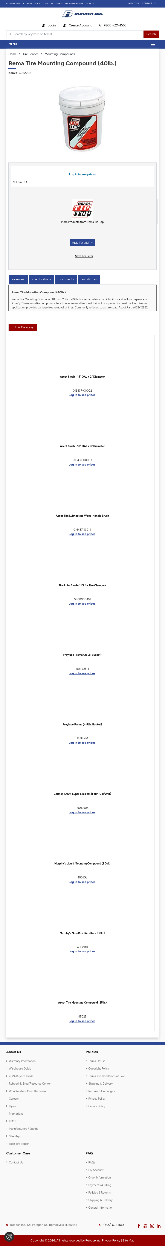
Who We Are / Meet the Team (27, 1091)
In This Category (23, 327)
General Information (100, 1207)
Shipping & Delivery (100, 1083)
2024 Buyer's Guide (21, 1076)
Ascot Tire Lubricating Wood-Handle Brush (82, 515)
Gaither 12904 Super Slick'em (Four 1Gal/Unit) (82, 793)
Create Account (77, 25)
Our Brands (13, 3)
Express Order (31, 3)
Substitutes (89, 279)
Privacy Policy (96, 1098)
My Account (96, 1170)
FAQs (91, 1162)
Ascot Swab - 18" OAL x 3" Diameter (82, 446)
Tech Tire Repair (19, 1143)
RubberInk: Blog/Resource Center (30, 1083)
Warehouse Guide (20, 1068)
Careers (13, 1098)
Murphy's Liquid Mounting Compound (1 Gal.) (82, 863)
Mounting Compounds (60, 54)
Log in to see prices (82, 174)
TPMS (59, 3)
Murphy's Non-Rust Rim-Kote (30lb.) (82, 933)
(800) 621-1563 (112, 25)
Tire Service (31, 54)
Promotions (16, 1113)
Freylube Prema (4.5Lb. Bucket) (82, 724)
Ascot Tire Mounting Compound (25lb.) (82, 1002)
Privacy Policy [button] (111, 1240)
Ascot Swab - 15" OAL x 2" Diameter (82, 376)
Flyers (12, 1106)
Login (49, 25)
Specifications (41, 279)
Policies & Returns (99, 1192)
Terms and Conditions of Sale (106, 1076)
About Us (133, 3)
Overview (18, 279)
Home (12, 54)
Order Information (99, 1177)
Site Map (14, 1136)
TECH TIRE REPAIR (74, 3)
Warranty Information (22, 1061)
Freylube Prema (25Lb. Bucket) (82, 654)
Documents (66, 279)
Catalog (48, 3)
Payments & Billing (99, 1185)
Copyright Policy (98, 1068)
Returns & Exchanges (101, 1091)
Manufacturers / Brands (23, 1128)
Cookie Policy (96, 1106)
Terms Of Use (96, 1061)
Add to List (81, 243)
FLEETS (90, 3)
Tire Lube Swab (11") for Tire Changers (82, 585)
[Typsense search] (75, 34)
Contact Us (149, 3)
